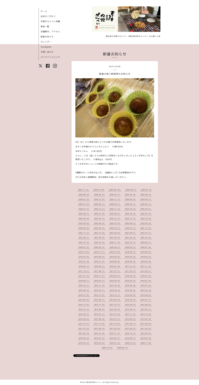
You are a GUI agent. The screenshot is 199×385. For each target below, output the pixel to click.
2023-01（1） (99, 218)
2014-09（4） (130, 295)
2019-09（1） (130, 252)
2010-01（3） (115, 343)
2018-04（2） (146, 261)
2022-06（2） (130, 223)
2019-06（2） (99, 257)
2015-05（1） (99, 290)
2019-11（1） (99, 252)
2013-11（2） (99, 305)
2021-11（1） (84, 233)
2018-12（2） (99, 261)
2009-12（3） (130, 343)
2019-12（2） (84, 252)
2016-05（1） (99, 281)
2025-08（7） (131, 190)
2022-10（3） (146, 218)
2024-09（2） (130, 199)
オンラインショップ (50, 56)
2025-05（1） (99, 194)
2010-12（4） (99, 333)
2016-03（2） (130, 281)
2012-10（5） (146, 314)
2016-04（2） (115, 281)
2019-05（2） (115, 257)
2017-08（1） (99, 271)
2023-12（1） (99, 209)
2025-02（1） (146, 194)
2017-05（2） (130, 271)
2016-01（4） (146, 281)
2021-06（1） (84, 237)
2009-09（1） (123, 348)
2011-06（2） (99, 328)
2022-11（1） (130, 218)
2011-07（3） (84, 328)
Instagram (46, 46)
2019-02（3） (146, 257)
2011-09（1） (130, 324)
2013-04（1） (130, 309)
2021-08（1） (130, 233)
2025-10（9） (99, 190)
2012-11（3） (130, 314)
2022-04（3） (84, 228)
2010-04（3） (146, 338)
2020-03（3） (130, 247)
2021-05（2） (99, 237)
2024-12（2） (99, 199)
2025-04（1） (115, 194)
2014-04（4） (115, 300)
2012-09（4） (84, 319)
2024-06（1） (99, 204)
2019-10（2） (115, 252)
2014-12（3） (99, 295)
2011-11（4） (99, 324)
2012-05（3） (130, 319)
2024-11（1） (115, 199)
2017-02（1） (146, 271)
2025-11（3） (83, 190)
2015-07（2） (146, 285)
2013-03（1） (146, 309)
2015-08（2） (130, 285)
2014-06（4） (84, 300)
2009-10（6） (107, 348)
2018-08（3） (115, 261)
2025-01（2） (84, 199)
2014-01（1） (146, 300)
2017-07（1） (115, 271)
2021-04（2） (115, 237)
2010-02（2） (99, 343)
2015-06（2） (84, 290)
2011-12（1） (84, 324)
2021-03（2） (130, 237)
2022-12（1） (115, 218)
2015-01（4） (84, 295)
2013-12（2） (84, 305)
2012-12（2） (115, 314)
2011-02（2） (84, 333)
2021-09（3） (115, 233)
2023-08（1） (84, 214)
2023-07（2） (99, 214)
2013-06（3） (99, 309)
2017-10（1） (84, 271)
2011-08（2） (146, 324)
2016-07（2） (146, 276)
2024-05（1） (115, 204)
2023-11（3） (115, 209)
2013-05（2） (115, 309)
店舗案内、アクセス (50, 31)
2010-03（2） (84, 343)
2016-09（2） (115, 276)
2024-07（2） (84, 204)
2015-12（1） (84, 285)
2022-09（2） (84, 223)
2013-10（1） (115, 305)
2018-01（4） (115, 266)
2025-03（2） (130, 194)
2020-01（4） (146, 247)
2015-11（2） (99, 285)
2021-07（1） (146, 233)
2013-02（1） (84, 314)
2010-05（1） (130, 338)
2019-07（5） (84, 257)
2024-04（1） (130, 204)
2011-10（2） (115, 324)
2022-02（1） (115, 228)
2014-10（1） (115, 295)
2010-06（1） (115, 338)
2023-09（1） (146, 209)
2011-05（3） (115, 328)
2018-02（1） (99, 266)
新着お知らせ (47, 36)
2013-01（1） (99, 314)
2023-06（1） (115, 214)
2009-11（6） (146, 343)
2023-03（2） (146, 214)
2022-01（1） (130, 228)
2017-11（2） (146, 266)
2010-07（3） (99, 338)
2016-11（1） (99, 276)
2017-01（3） (84, 276)
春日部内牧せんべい (93, 382)
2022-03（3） (99, 228)
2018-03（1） (84, 266)
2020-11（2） (115, 242)
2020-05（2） (99, 247)
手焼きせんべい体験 (50, 21)
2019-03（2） (130, 257)
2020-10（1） (130, 242)
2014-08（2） (146, 295)
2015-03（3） (130, 290)
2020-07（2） (84, 247)
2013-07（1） (84, 309)
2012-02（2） (146, 319)
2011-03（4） (146, 328)
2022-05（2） (146, 223)
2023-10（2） (130, 209)
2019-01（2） (84, 261)
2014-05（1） (99, 300)
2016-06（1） (84, 281)
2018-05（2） (130, 261)
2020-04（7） (115, 247)
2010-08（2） (84, 338)
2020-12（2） (99, 242)
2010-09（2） (146, 333)
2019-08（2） (146, 252)
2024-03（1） (146, 204)
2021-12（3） (146, 228)
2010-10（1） (130, 333)
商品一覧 (45, 26)
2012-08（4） (99, 319)
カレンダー (46, 41)
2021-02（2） (146, 237)
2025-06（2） (84, 194)
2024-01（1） (84, 209)
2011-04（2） (130, 328)
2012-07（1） (115, 319)
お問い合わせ (47, 51)
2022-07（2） (115, 223)
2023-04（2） (130, 214)
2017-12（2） (130, 266)
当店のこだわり (48, 16)
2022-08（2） (99, 223)
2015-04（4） (115, 290)
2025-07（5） (146, 190)
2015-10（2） (115, 285)
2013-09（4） (130, 305)
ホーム (44, 11)
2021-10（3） (99, 233)
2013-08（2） (146, 305)
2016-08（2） (130, 276)
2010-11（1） (115, 333)
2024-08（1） (146, 199)
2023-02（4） (84, 218)
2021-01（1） (84, 242)
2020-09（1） (146, 242)
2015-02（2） (146, 290)
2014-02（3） (130, 300)
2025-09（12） (115, 190)
